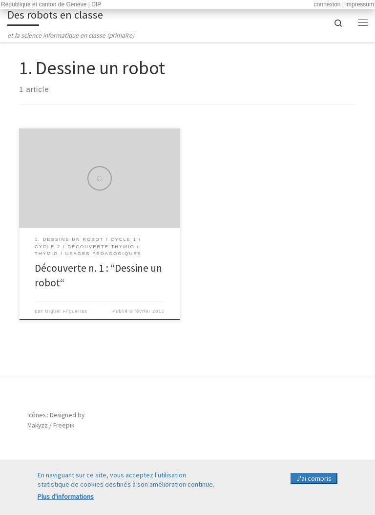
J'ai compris (314, 480)
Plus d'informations (66, 498)
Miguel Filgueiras (65, 311)
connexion (327, 4)
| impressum (358, 4)
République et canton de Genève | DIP (51, 4)
